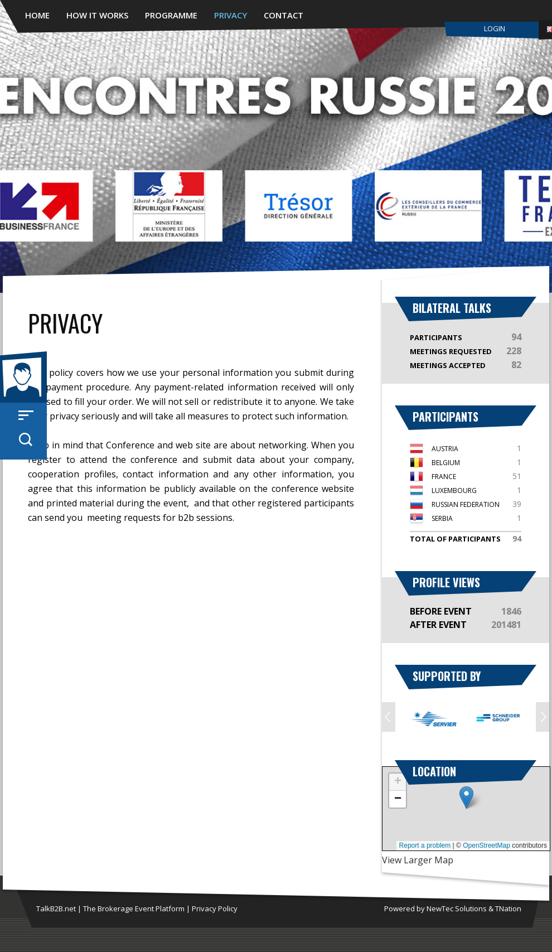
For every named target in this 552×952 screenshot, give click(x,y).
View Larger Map (417, 860)
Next (542, 717)
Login (494, 28)
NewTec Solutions (457, 908)
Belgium (446, 462)
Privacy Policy (215, 908)
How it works (97, 15)
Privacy (230, 15)
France (444, 476)
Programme (171, 15)
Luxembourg (454, 490)
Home (37, 15)
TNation (508, 908)
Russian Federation (466, 504)
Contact (283, 15)
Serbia (442, 518)
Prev (388, 717)
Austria (445, 448)
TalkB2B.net (56, 908)
